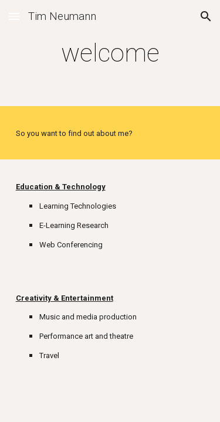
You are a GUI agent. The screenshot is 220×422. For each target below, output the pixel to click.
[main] (110, 53)
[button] (14, 16)
